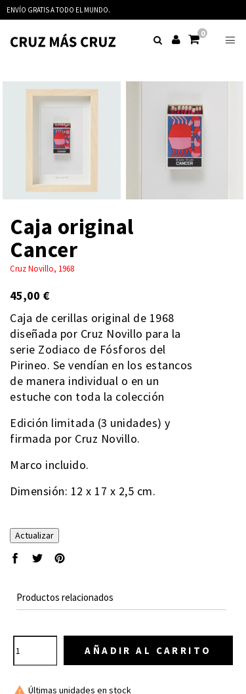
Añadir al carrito (148, 650)
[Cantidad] (35, 651)
